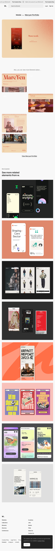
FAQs (29, 528)
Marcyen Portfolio (32, 15)
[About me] (14, 123)
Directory (4, 528)
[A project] (40, 123)
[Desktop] (14, 83)
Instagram (10, 542)
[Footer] (14, 143)
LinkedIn (17, 542)
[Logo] (40, 83)
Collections (4, 522)
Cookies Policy (5, 540)
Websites (4, 520)
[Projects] (40, 103)
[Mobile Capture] (27, 239)
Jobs (29, 522)
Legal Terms (13, 540)
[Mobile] (27, 361)
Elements (4, 525)
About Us (30, 530)
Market (30, 525)
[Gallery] (14, 103)
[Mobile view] (27, 321)
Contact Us (31, 533)
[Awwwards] (5, 6)
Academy (30, 520)
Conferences (5, 530)
